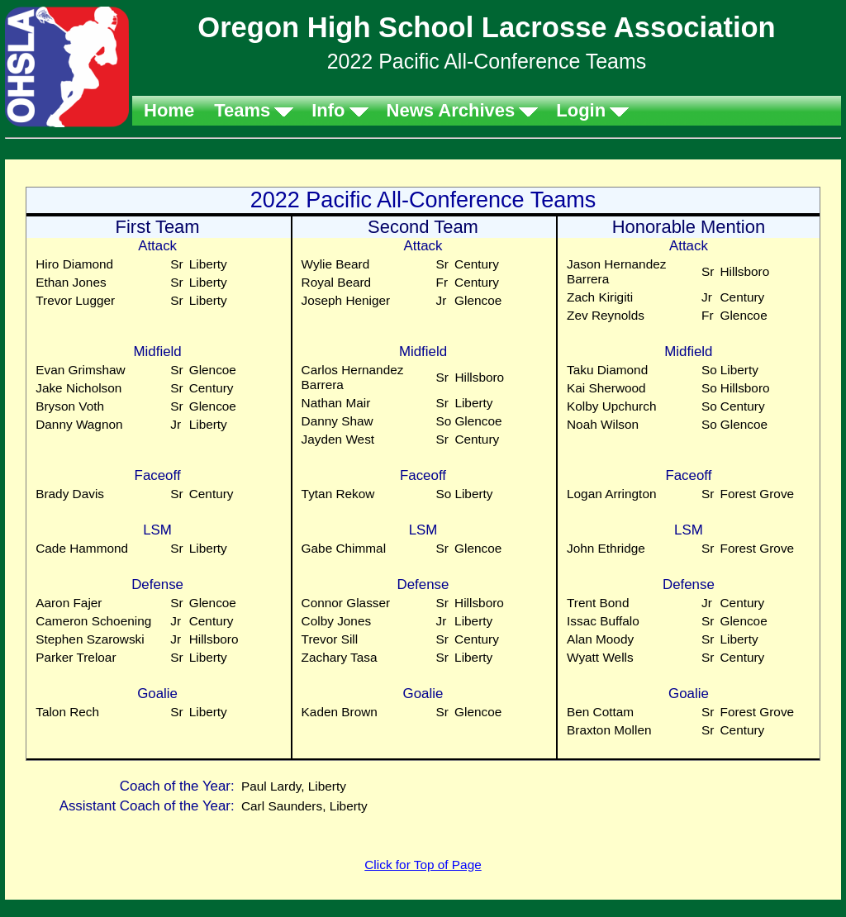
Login (581, 110)
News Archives (451, 110)
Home (169, 110)
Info (328, 110)
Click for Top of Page (422, 865)
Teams (242, 110)
